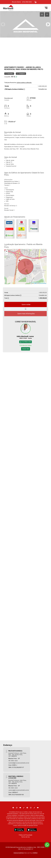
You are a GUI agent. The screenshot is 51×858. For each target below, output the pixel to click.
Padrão (20, 67)
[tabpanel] (25, 24)
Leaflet (34, 283)
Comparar (21, 73)
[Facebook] (13, 807)
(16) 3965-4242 (13, 760)
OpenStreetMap (42, 283)
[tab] (42, 14)
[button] (35, 2)
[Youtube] (20, 807)
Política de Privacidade (25, 835)
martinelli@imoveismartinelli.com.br (18, 762)
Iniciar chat (25, 348)
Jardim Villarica (33, 67)
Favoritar (9, 73)
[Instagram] (16, 807)
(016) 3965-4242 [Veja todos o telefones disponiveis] (27, 2)
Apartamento (10, 67)
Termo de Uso (25, 836)
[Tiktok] (23, 807)
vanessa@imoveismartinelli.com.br (18, 790)
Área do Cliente (16, 2)
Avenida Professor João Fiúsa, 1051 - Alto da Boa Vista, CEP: (17, 754)
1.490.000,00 (42, 86)
